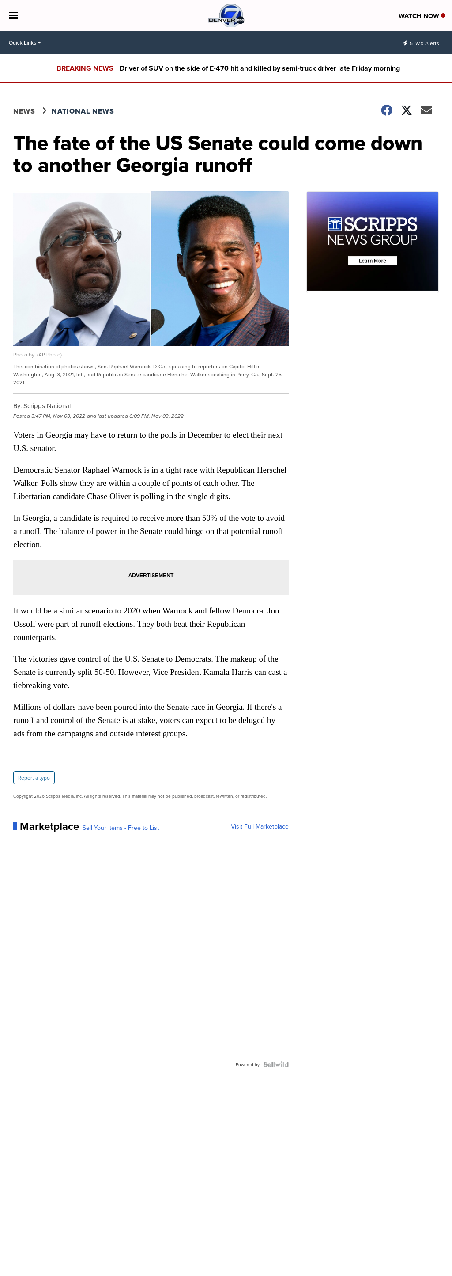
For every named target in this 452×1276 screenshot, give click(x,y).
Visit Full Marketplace (260, 826)
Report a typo (34, 777)
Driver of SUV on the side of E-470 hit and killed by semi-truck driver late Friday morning (260, 68)
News (24, 111)
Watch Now (422, 16)
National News (83, 111)
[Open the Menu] (13, 15)
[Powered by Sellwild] (276, 1064)
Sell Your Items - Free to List (121, 828)
